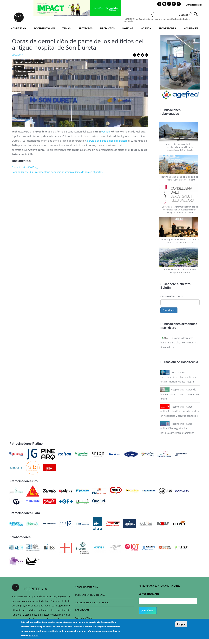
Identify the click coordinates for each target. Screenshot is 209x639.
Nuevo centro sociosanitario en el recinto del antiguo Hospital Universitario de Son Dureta (180, 147)
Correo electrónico (171, 296)
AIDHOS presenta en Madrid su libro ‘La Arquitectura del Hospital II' (180, 241)
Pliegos (36, 167)
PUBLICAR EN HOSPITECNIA (90, 594)
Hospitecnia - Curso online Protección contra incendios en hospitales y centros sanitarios (179, 411)
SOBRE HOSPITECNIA (86, 587)
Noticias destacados (24, 71)
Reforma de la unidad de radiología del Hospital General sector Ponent (179, 178)
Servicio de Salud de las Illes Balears (107, 140)
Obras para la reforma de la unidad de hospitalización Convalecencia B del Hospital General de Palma (180, 209)
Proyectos (85, 28)
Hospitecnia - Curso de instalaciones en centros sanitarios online (179, 394)
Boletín (165, 287)
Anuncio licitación (22, 167)
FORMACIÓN (82, 610)
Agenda (146, 28)
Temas (66, 28)
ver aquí (106, 131)
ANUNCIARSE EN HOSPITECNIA (92, 602)
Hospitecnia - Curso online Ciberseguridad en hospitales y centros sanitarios (177, 428)
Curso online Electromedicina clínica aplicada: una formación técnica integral (178, 377)
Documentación (44, 28)
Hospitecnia (19, 28)
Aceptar (181, 626)
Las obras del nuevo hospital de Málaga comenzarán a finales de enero (179, 342)
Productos (107, 28)
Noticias (127, 28)
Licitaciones (20, 75)
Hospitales (191, 28)
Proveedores (167, 28)
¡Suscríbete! (169, 310)
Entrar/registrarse (194, 4)
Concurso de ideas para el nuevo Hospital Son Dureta (180, 271)
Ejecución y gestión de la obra (29, 62)
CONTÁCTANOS (83, 617)
